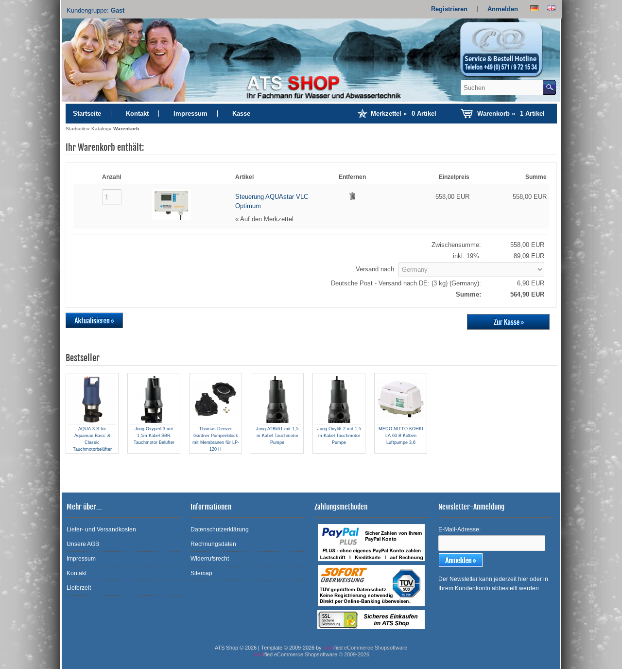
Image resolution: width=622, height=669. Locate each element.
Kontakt (137, 113)
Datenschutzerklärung (219, 529)
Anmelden (502, 9)
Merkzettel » (403, 113)
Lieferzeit (79, 587)
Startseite (87, 113)
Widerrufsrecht (209, 558)
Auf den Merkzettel (267, 219)
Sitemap (201, 573)
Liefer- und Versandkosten (101, 529)
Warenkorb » (511, 113)
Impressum (190, 113)
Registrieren (449, 9)
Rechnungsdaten (213, 544)
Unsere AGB (83, 544)
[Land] (471, 270)
